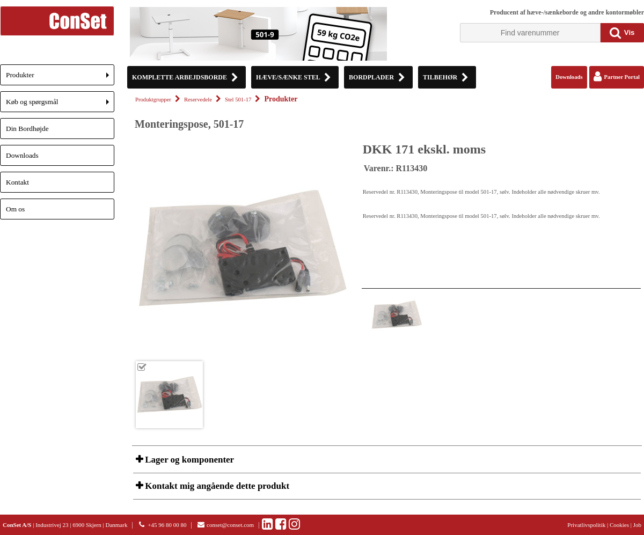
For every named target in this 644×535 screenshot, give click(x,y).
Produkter (60, 78)
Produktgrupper (153, 99)
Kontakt (17, 182)
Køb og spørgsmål (60, 105)
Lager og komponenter (188, 460)
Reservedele (198, 99)
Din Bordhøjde (27, 128)
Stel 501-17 (238, 99)
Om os (15, 209)
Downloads (22, 155)
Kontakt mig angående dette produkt (216, 486)
